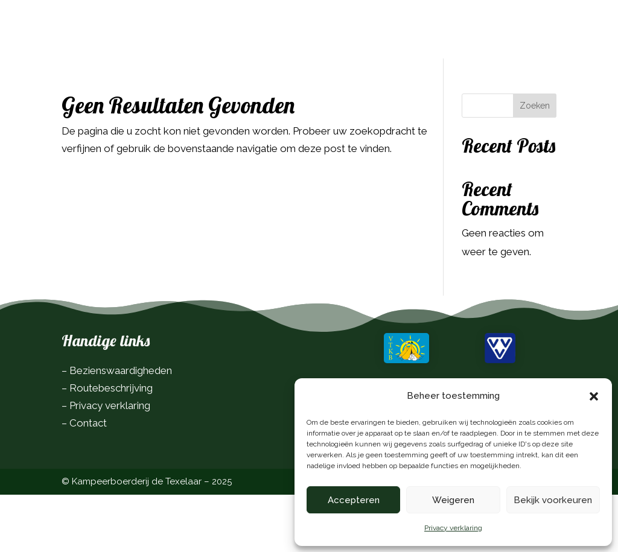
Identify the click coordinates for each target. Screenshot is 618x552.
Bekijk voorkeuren (553, 500)
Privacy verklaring (453, 528)
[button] (594, 396)
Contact (300, 54)
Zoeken (535, 163)
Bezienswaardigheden (120, 428)
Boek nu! (522, 31)
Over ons (242, 54)
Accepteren (354, 500)
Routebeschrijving (111, 445)
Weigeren (453, 500)
